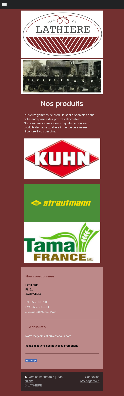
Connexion (92, 377)
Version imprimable (40, 377)
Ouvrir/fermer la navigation (62, 4)
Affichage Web (90, 381)
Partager (31, 361)
